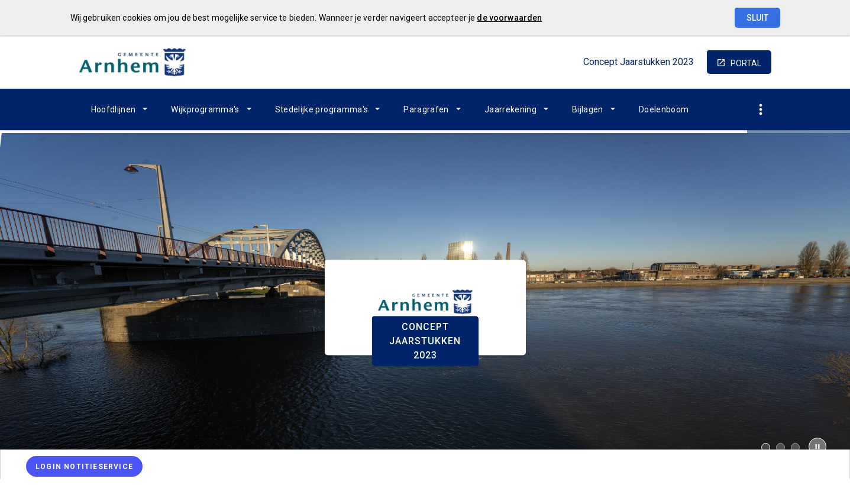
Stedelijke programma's (322, 109)
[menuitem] (119, 109)
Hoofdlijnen (113, 109)
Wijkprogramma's (205, 109)
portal (746, 63)
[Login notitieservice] (84, 466)
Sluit (757, 17)
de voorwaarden (509, 17)
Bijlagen (587, 109)
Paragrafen (426, 109)
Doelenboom (664, 109)
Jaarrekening (510, 109)
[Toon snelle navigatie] (761, 109)
